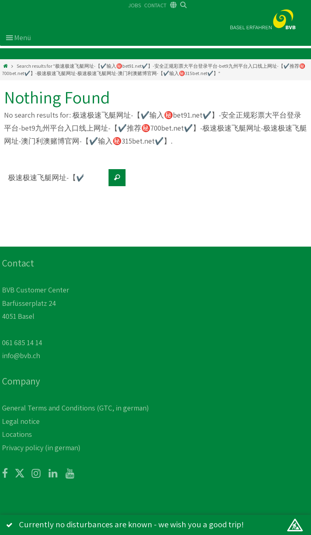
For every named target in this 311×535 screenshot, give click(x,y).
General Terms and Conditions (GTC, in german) (75, 408)
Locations (17, 434)
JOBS (134, 5)
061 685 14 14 (22, 342)
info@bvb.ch (21, 355)
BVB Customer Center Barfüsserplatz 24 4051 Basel (35, 303)
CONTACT (155, 5)
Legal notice (21, 421)
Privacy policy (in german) (41, 447)
